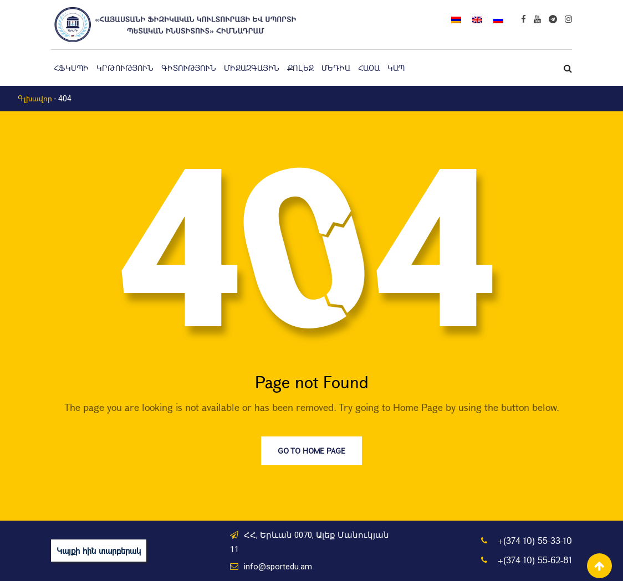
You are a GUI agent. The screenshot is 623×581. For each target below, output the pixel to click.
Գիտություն (188, 68)
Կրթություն (125, 68)
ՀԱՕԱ (369, 68)
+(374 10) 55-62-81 (535, 559)
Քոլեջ (300, 68)
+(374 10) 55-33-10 (535, 540)
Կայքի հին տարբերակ (99, 550)
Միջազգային (251, 68)
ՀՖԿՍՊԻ (71, 68)
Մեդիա (335, 68)
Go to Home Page (311, 450)
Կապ (396, 68)
